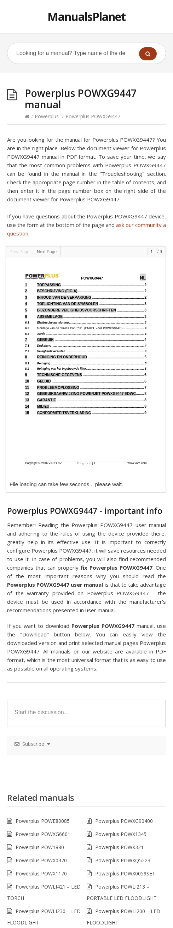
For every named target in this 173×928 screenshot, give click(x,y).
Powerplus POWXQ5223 (122, 860)
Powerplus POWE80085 (43, 821)
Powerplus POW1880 (40, 847)
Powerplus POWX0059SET (125, 873)
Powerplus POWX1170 (41, 873)
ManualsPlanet (86, 16)
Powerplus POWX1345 (120, 834)
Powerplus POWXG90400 (124, 821)
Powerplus (47, 116)
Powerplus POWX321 (119, 847)
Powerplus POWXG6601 (43, 834)
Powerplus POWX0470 (41, 860)
